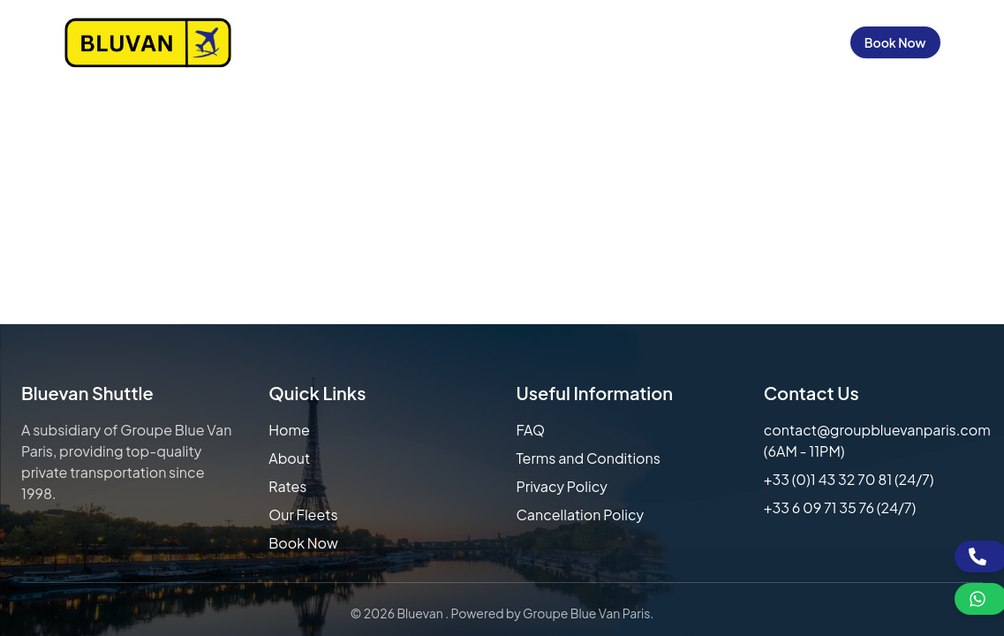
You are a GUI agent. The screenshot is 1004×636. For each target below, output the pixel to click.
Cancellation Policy (581, 514)
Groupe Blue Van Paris (586, 613)
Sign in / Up (791, 42)
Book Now (895, 42)
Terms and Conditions (589, 458)
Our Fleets (536, 42)
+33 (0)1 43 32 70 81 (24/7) (849, 479)
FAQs (612, 42)
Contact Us (691, 42)
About (289, 458)
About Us (353, 42)
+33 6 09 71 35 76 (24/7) (840, 507)
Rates (287, 486)
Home (279, 42)
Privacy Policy (562, 486)
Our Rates (442, 42)
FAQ (531, 429)
